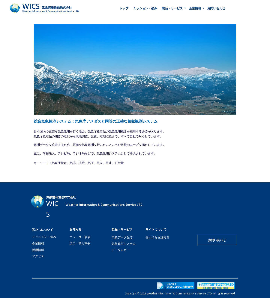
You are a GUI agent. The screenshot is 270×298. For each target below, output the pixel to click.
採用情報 (38, 250)
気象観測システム (124, 244)
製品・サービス (172, 8)
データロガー (121, 250)
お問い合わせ (216, 8)
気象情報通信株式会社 (57, 7)
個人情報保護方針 (158, 237)
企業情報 (195, 8)
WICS (31, 6)
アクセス (38, 256)
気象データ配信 (122, 237)
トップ (123, 8)
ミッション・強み (145, 8)
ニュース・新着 (80, 237)
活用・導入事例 (79, 243)
